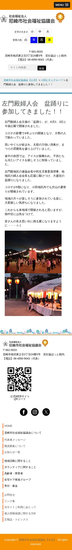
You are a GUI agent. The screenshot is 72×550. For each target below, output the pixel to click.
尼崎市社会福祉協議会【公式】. (38, 539)
